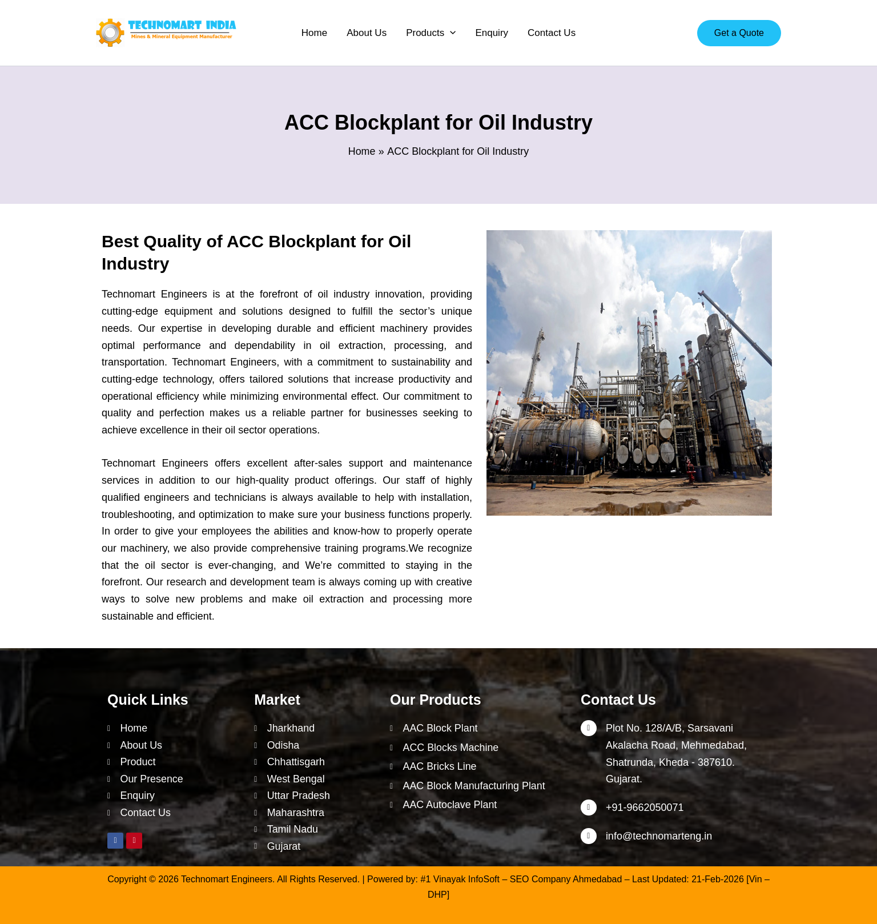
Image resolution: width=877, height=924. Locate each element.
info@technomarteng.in (659, 835)
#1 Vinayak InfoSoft (460, 879)
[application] (450, 33)
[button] (430, 33)
